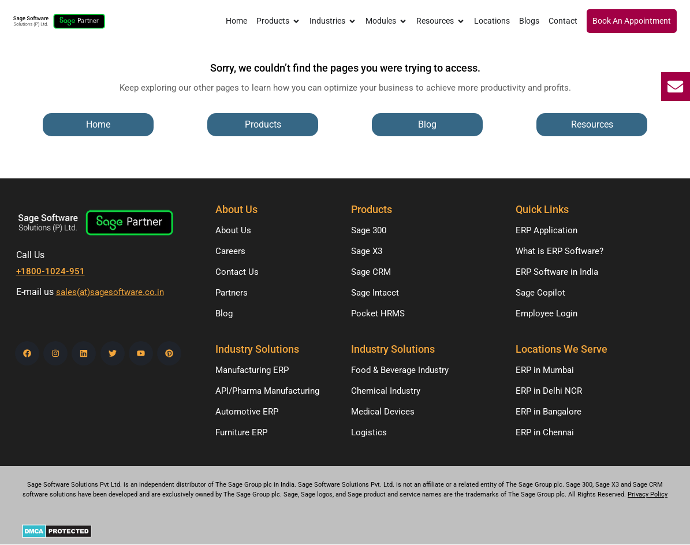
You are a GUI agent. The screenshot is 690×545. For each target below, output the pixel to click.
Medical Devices (383, 411)
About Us (233, 230)
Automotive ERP (246, 411)
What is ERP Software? (559, 251)
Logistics (369, 432)
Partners (231, 293)
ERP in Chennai (545, 432)
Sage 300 (368, 230)
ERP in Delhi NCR (549, 391)
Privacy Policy (647, 494)
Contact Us (237, 272)
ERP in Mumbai (545, 370)
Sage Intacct (375, 293)
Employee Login (546, 313)
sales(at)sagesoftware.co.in (110, 292)
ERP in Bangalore (548, 411)
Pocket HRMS (378, 313)
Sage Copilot (540, 293)
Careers (230, 251)
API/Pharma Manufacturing (267, 391)
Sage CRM (371, 272)
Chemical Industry (385, 391)
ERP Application (546, 230)
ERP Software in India (557, 272)
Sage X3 (366, 251)
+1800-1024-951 (50, 271)
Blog (224, 313)
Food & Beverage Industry (400, 370)
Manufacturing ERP (252, 370)
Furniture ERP (241, 432)
